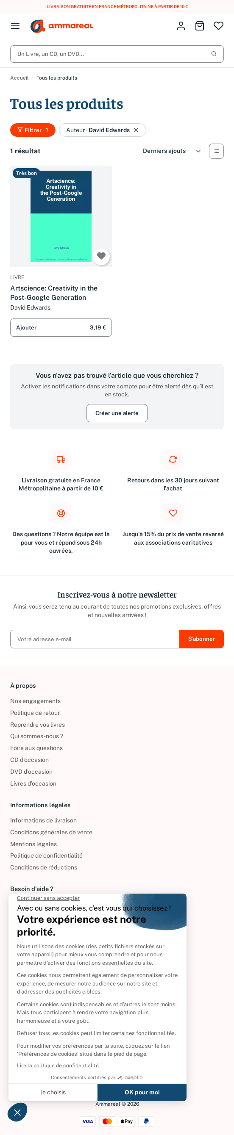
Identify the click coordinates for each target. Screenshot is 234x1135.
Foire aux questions (36, 748)
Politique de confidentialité (46, 855)
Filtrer (32, 130)
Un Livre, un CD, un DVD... (117, 53)
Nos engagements (35, 701)
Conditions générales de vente (51, 832)
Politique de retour (35, 712)
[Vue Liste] (216, 151)
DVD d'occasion (31, 771)
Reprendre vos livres (37, 724)
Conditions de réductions (43, 867)
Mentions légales (33, 844)
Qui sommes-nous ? (36, 736)
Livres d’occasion (33, 783)
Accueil (19, 78)
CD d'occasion (29, 759)
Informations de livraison (43, 820)
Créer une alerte (117, 413)
